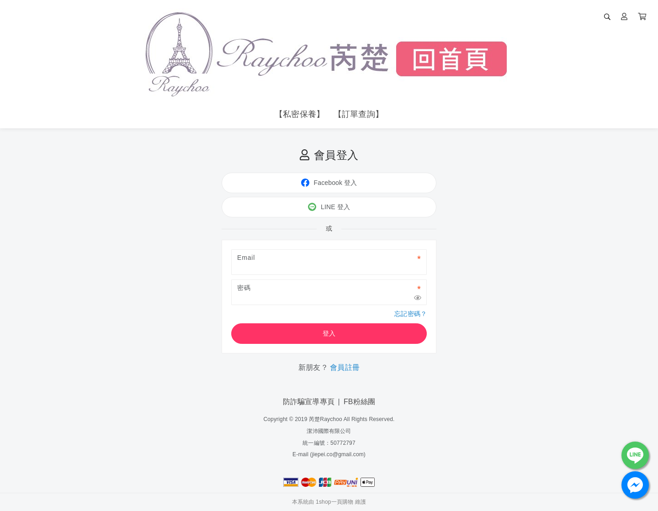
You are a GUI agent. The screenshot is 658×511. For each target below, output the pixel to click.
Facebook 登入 (329, 183)
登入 (329, 333)
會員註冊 (345, 367)
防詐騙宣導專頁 (308, 402)
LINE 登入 (329, 207)
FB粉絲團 (359, 402)
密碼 (244, 287)
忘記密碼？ (410, 313)
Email (246, 257)
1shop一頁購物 (334, 502)
